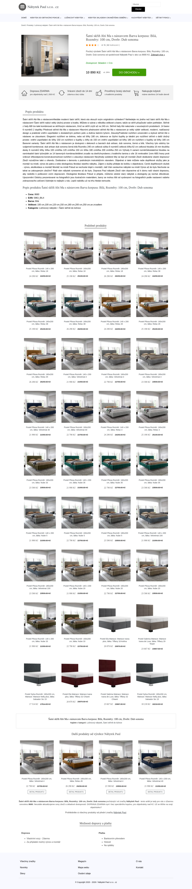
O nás (139, 861)
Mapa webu (83, 867)
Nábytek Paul (126, 55)
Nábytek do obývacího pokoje (44, 18)
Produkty (30, 25)
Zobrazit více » (158, 55)
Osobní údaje (84, 873)
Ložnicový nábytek (74, 18)
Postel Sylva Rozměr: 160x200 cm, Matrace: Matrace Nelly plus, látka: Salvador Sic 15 (40, 696)
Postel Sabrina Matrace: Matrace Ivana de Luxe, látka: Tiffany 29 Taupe (152, 641)
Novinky (24, 867)
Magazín (82, 861)
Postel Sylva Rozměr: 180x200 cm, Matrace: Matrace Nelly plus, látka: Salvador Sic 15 (152, 696)
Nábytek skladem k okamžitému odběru (107, 18)
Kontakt (139, 867)
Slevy (22, 873)
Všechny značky (27, 861)
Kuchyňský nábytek (141, 18)
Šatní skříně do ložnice (112, 723)
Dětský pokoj (162, 18)
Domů (24, 18)
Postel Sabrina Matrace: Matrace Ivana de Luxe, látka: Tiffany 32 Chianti (115, 696)
